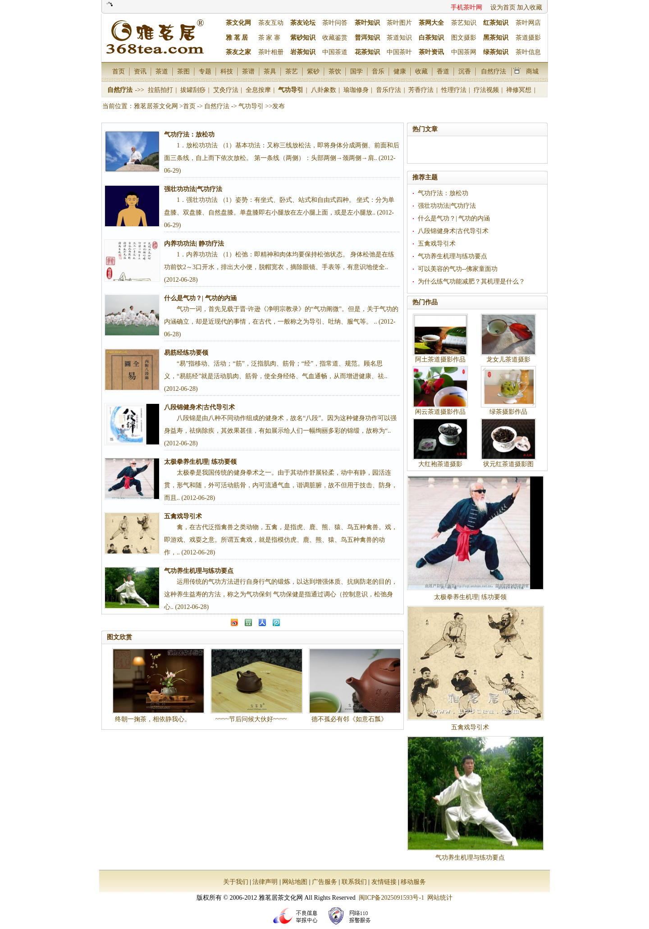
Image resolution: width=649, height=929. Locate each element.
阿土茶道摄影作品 (440, 359)
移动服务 (413, 882)
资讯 (140, 71)
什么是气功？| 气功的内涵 (454, 218)
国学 (356, 71)
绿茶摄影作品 (508, 411)
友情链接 (384, 882)
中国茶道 (334, 52)
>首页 (187, 106)
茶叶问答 (334, 22)
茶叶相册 (270, 52)
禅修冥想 (519, 90)
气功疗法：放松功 (443, 193)
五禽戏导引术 (437, 243)
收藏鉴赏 (334, 37)
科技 (226, 71)
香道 (443, 71)
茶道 (161, 71)
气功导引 (291, 90)
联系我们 (354, 882)
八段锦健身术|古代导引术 (453, 231)
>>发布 (275, 106)
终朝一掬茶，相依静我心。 (153, 719)
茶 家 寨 (269, 37)
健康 (399, 71)
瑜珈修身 (356, 90)
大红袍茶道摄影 (440, 464)
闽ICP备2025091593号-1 (391, 897)
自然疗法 (493, 71)
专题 (205, 71)
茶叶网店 (528, 22)
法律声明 (265, 882)
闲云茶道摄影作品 (440, 411)
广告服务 (324, 882)
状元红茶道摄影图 (508, 464)
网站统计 (439, 897)
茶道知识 (399, 37)
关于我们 (235, 882)
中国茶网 (463, 52)
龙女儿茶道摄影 (508, 359)
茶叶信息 (528, 52)
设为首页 (503, 7)
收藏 (421, 71)
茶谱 (248, 71)
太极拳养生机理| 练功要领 (470, 597)
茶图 (183, 71)
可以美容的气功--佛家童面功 (458, 268)
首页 (118, 71)
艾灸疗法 (226, 90)
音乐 (378, 71)
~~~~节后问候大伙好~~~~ (251, 719)
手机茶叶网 (466, 7)
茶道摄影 (528, 37)
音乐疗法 (389, 90)
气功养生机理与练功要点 (452, 256)
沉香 (464, 71)
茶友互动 (270, 22)
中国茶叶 (399, 52)
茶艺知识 (463, 22)
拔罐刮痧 (193, 90)
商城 (532, 71)
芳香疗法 (421, 90)
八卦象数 (324, 90)
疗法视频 (487, 90)
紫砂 (313, 71)
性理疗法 (454, 90)
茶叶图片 (399, 22)
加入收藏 (529, 7)
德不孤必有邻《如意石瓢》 (349, 719)
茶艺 (291, 71)
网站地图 (294, 882)
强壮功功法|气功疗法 (447, 205)
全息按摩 (259, 90)
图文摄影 (463, 37)
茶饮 (335, 71)
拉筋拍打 (161, 90)
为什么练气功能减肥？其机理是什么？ (471, 281)
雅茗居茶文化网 (156, 106)
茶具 (270, 71)
